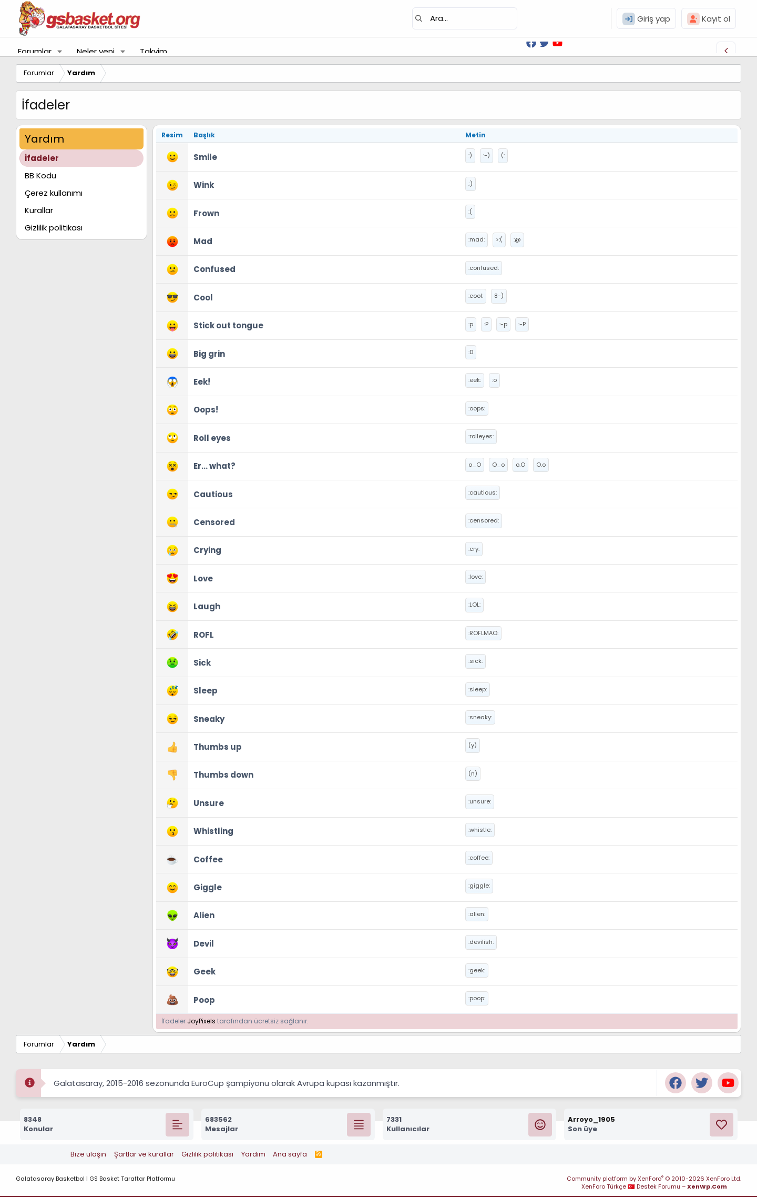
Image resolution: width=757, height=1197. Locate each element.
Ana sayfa (290, 1154)
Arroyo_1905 (591, 1119)
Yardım (253, 1154)
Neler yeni (96, 51)
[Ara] (464, 18)
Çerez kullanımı (54, 192)
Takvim (153, 51)
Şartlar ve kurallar (144, 1154)
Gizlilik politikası (54, 227)
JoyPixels (201, 1021)
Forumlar (35, 51)
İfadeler (42, 158)
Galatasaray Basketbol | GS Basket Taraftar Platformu (95, 1178)
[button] (60, 51)
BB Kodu (40, 175)
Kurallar (39, 210)
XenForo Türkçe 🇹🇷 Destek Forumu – (654, 1186)
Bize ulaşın (88, 1154)
